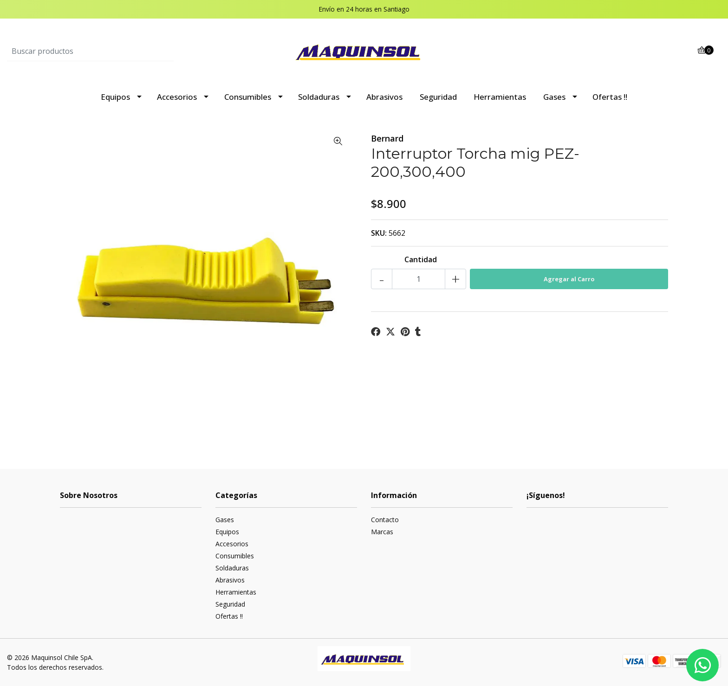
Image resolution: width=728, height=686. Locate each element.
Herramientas (500, 96)
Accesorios (177, 96)
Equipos (115, 96)
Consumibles (247, 96)
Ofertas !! (609, 96)
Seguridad (438, 96)
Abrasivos (384, 96)
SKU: (379, 233)
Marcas (382, 531)
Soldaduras (318, 96)
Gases (554, 96)
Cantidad (420, 259)
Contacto (385, 519)
